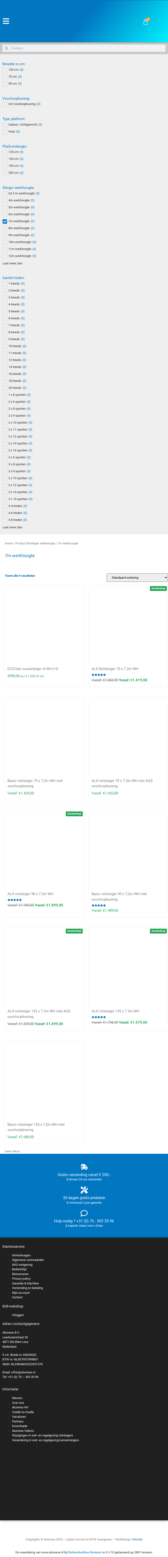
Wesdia (137, 1539)
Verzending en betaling (27, 1288)
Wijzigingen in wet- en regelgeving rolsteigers (42, 1435)
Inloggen (18, 1315)
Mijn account (21, 1293)
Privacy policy (21, 1278)
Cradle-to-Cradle (23, 1412)
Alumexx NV (20, 1407)
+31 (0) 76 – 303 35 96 (23, 1377)
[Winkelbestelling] (137, 577)
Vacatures (19, 1416)
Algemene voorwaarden (28, 1260)
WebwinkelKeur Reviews (85, 1552)
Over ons (18, 1403)
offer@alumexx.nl (23, 1372)
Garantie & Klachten (25, 1283)
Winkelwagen (21, 1255)
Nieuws (17, 1398)
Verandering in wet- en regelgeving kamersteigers (45, 1440)
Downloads (19, 1426)
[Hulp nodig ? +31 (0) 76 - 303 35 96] (84, 1213)
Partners (18, 1421)
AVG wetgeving (22, 1264)
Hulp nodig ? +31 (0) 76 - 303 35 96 (84, 1221)
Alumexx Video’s (23, 1431)
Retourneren (20, 1274)
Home (9, 543)
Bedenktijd (19, 1269)
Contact (17, 1297)
